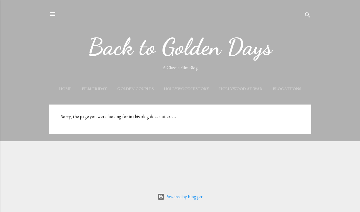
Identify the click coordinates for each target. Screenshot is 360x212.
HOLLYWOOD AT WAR (241, 88)
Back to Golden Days (180, 46)
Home (65, 88)
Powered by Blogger (180, 196)
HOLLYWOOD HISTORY (186, 88)
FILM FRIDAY (94, 88)
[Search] (307, 16)
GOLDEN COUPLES (135, 88)
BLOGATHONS (287, 88)
